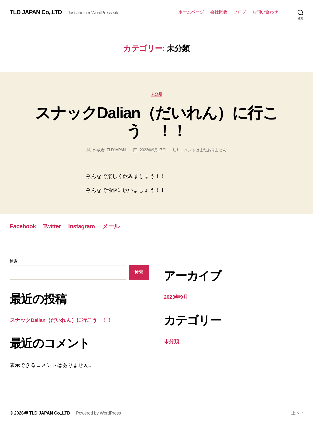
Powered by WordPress (98, 413)
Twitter (52, 226)
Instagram (81, 226)
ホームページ (191, 12)
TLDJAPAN (116, 150)
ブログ (239, 12)
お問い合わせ (265, 12)
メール (111, 226)
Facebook (23, 226)
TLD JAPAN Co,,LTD (36, 12)
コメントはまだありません (203, 150)
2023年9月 (176, 297)
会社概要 (218, 12)
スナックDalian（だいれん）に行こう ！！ (156, 122)
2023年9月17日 (153, 150)
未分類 (156, 94)
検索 (13, 261)
